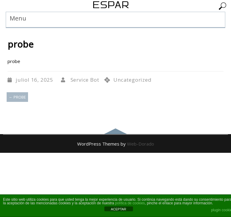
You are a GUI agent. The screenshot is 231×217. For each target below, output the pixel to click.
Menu (18, 18)
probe (17, 97)
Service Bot (85, 79)
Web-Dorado (140, 144)
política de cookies (130, 203)
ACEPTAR (118, 209)
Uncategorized (132, 79)
